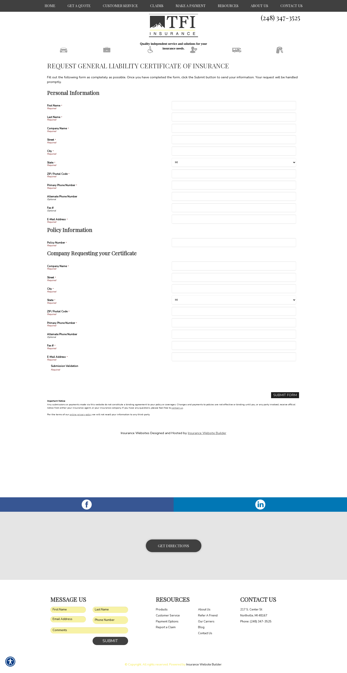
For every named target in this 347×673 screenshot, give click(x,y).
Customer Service (168, 616)
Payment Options (167, 621)
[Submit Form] (286, 451)
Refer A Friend (208, 616)
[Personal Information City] (234, 206)
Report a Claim (166, 627)
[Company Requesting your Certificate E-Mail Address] (234, 412)
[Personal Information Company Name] (234, 183)
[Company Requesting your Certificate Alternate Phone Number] (234, 389)
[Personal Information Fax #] (234, 263)
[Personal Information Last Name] (234, 172)
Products (162, 610)
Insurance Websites (135, 488)
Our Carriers (206, 621)
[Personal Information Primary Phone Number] (234, 240)
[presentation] (84, 435)
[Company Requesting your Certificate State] (234, 355)
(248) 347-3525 (280, 17)
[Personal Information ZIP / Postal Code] (234, 229)
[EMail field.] (68, 619)
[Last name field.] (110, 610)
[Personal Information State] (234, 217)
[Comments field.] (89, 630)
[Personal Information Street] (234, 195)
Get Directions (173, 545)
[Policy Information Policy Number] (234, 298)
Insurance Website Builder (207, 488)
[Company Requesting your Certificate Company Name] (234, 321)
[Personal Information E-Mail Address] (234, 274)
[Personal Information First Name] (234, 161)
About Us (204, 610)
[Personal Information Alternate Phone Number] (234, 251)
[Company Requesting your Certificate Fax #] (234, 400)
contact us (177, 463)
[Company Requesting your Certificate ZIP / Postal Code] (234, 366)
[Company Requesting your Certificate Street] (234, 332)
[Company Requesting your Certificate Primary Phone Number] (234, 378)
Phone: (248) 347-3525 (256, 621)
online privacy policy (80, 470)
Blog (201, 627)
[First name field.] (68, 610)
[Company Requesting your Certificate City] (234, 344)
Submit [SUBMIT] (110, 640)
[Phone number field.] (110, 620)
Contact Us (205, 633)
